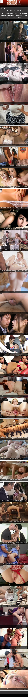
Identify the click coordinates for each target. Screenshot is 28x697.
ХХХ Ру (13, 15)
